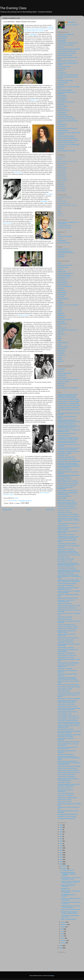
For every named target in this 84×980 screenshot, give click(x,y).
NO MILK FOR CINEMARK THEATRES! (68, 885)
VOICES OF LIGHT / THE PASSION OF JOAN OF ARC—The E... (70, 882)
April (62, 936)
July (62, 929)
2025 (61, 827)
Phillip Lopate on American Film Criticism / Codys (67, 631)
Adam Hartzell (62, 375)
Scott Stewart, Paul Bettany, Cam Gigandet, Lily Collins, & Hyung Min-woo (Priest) (69, 758)
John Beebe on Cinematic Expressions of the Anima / (69, 448)
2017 (61, 843)
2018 (61, 841)
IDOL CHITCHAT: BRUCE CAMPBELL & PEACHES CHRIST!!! (68, 874)
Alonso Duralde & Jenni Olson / (68, 537)
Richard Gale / (68, 552)
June (62, 931)
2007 (61, 945)
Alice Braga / (64, 479)
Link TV (60, 238)
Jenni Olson (61, 385)
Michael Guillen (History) (65, 373)
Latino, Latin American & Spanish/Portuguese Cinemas (66, 252)
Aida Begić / (63, 455)
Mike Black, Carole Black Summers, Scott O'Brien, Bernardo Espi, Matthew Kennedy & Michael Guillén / (69, 465)
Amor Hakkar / (67, 568)
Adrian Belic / (66, 457)
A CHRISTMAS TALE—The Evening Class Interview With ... (70, 906)
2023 (61, 829)
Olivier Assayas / (67, 433)
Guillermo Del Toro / (68, 514)
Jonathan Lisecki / (68, 626)
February (63, 940)
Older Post (50, 509)
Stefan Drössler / (66, 534)
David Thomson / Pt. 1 (69, 770)
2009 (61, 861)
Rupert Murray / (68, 684)
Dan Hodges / (66, 585)
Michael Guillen (71, 22)
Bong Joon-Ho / (65, 603)
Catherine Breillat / (68, 483)
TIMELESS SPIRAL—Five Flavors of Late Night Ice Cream (71, 878)
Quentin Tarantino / (69, 766)
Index (63, 249)
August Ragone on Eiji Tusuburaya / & (68, 701)
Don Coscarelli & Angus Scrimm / (67, 503)
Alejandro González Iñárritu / (67, 598)
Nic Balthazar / (64, 435)
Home (29, 509)
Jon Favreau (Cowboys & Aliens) (67, 543)
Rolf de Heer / (65, 512)
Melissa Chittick (62, 498)
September (64, 924)
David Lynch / (66, 640)
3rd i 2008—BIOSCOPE (67, 870)
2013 (61, 852)
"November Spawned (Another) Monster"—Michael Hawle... (69, 912)
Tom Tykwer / (64, 782)
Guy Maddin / (65, 642)
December (64, 866)
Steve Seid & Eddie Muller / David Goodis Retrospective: (69, 732)
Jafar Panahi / (64, 691)
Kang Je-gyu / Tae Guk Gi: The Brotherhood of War (66, 601)
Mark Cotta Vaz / (64, 799)
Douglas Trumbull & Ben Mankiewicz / (68, 779)
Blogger (52, 975)
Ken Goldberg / (65, 561)
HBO (59, 234)
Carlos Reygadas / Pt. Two (68, 718)
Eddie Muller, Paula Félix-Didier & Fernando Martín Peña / (67, 678)
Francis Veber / (65, 801)
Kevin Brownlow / (67, 485)
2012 (61, 854)
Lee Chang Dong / (67, 523)
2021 (61, 834)
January (63, 942)
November (64, 868)
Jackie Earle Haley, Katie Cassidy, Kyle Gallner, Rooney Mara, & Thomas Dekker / (69, 571)
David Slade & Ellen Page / (69, 741)
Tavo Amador (61, 369)
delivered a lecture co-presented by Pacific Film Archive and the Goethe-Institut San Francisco (39, 28)
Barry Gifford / (66, 559)
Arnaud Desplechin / (68, 516)
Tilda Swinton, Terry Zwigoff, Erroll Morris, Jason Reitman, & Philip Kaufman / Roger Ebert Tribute (69, 763)
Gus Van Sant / (66, 793)
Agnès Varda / (67, 797)
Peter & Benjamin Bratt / (68, 481)
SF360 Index (61, 256)
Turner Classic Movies (64, 242)
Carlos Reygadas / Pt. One (68, 716)
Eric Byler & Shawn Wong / (65, 488)
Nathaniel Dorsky (62, 525)
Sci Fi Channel (62, 240)
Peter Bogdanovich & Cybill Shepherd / (69, 476)
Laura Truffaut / (66, 774)
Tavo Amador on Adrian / (68, 407)
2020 (61, 836)
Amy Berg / (67, 459)
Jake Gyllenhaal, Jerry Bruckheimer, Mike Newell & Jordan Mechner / (69, 565)
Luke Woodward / (66, 818)
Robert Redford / (67, 706)
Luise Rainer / (66, 704)
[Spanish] (65, 319)
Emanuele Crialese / (67, 508)
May (62, 933)
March (63, 938)
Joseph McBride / (67, 655)
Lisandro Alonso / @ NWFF (68, 399)
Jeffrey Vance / (65, 795)
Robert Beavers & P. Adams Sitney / (68, 438)
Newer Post (7, 509)
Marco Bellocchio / (69, 461)
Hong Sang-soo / (68, 588)
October (63, 922)
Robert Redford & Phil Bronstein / (69, 709)
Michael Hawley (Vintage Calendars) (68, 379)
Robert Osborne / (65, 688)
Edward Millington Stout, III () (68, 387)
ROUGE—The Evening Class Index (70, 909)
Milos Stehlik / (65, 754)
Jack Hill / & (67, 583)
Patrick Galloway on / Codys (69, 554)
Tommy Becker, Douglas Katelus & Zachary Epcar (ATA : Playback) (67, 441)
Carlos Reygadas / (68, 711)
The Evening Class (13, 8)
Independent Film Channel (65, 236)
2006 (61, 948)
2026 (61, 825)
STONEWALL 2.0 (65, 888)
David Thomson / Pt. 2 (69, 772)
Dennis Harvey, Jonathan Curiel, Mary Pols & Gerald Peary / (69, 580)
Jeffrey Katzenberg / (69, 605)
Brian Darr (61, 371)
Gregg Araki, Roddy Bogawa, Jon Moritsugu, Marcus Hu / (69, 421)
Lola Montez (17, 172)
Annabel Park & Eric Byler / (69, 693)
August (63, 926)
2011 (61, 857)
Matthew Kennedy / (67, 608)
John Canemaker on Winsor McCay (68, 490)
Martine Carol (34, 100)
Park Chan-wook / (64, 496)
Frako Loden (61, 383)
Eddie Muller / (65, 668)
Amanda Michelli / (66, 657)
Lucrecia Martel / (66, 647)
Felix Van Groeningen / (65, 790)
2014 (61, 850)
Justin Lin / (66, 624)
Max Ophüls (49, 194)
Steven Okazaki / (69, 686)
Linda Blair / (65, 469)
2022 (61, 832)
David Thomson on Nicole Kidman (67, 768)
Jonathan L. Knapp (63, 381)
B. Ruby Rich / (68, 720)
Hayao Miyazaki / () (68, 663)
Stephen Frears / (65, 549)
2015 (61, 848)
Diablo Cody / (66, 500)
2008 (61, 864)
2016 (61, 845)
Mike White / (68, 814)
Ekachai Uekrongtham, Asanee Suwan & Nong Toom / (69, 785)
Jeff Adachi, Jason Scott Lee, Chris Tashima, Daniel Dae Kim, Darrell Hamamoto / (67, 396)
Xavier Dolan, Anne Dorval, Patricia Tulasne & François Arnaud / (69, 520)
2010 (61, 859)
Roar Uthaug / (64, 788)
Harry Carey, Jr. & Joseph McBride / (68, 493)
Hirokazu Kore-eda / (65, 619)
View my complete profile (72, 24)
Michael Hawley (62, 377)
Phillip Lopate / (68, 637)
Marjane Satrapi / (66, 729)
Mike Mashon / (66, 653)
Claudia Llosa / (67, 628)
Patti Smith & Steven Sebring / (68, 748)
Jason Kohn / (65, 617)
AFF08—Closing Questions (68, 919)
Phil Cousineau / (66, 506)
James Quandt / (69, 698)
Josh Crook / (64, 510)
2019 (61, 838)
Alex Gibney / (63, 557)
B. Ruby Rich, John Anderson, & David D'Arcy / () (69, 723)
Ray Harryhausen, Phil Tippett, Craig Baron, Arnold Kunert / (69, 576)
